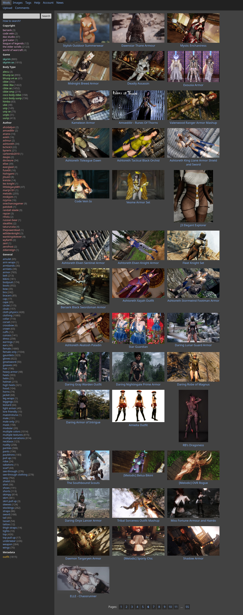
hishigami (10, 173)
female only (13, 351)
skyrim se (12, 62)
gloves (10, 358)
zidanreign (11, 250)
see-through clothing (18, 474)
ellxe (8, 163)
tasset (9, 521)
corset (10, 322)
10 (170, 607)
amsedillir (10, 130)
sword (10, 514)
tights (9, 531)
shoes (9, 487)
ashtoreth (11, 143)
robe (8, 461)
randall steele (12, 210)
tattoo (9, 524)
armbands (11, 265)
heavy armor (13, 371)
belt (8, 275)
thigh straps (12, 527)
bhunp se (11, 75)
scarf (8, 468)
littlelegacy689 (14, 187)
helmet (10, 381)
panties (10, 448)
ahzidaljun (10, 127)
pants (9, 451)
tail (7, 517)
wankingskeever (14, 236)
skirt (8, 497)
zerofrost (10, 246)
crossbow (10, 325)
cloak (9, 308)
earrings (11, 342)
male (9, 418)
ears (8, 345)
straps (9, 511)
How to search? (12, 21)
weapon (11, 544)
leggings (10, 401)
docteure (10, 160)
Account (48, 3)
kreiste (9, 180)
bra (8, 292)
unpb (8, 114)
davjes (8, 157)
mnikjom (10, 196)
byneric (9, 150)
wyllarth (9, 240)
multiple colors (15, 431)
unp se (9, 111)
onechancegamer (15, 203)
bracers (10, 295)
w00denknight (13, 233)
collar (9, 318)
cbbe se (11, 88)
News (59, 3)
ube (7, 104)
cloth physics (13, 312)
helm (8, 378)
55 (187, 607)
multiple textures (16, 434)
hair (8, 368)
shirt (8, 484)
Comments (22, 8)
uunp (9, 118)
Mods (6, 3)
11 (176, 607)
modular (10, 428)
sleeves (10, 504)
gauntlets (11, 355)
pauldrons (12, 454)
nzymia (9, 200)
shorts (10, 491)
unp (8, 108)
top (8, 534)
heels (9, 375)
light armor (12, 408)
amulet (9, 259)
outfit (10, 556)
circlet (9, 305)
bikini (9, 279)
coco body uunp (15, 98)
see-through (13, 471)
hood (9, 388)
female (11, 348)
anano (9, 133)
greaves (10, 365)
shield (9, 481)
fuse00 (9, 170)
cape (8, 302)
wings (9, 547)
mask (9, 424)
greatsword (12, 361)
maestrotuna (12, 415)
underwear (12, 541)
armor (10, 272)
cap (7, 298)
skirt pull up (11, 501)
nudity (10, 444)
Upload (7, 8)
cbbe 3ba (12, 85)
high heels (12, 385)
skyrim (10, 59)
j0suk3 (8, 177)
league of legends (16, 43)
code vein (10, 33)
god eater (10, 40)
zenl (7, 243)
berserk (9, 30)
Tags (28, 3)
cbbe (9, 81)
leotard (9, 405)
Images (18, 3)
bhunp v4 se (12, 78)
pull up (9, 458)
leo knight (10, 183)
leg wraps (10, 398)
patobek (9, 206)
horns (9, 391)
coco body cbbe (15, 95)
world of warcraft (14, 50)
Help (37, 3)
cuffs (8, 332)
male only (11, 421)
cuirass (10, 335)
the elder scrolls (16, 46)
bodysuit (11, 282)
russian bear (12, 220)
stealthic (9, 223)
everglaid (10, 167)
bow (8, 288)
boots (9, 285)
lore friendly (12, 411)
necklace (11, 441)
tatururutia (11, 226)
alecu (8, 71)
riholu (8, 216)
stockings (11, 507)
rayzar (8, 213)
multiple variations (17, 438)
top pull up (12, 537)
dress (9, 338)
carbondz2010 (13, 153)
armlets (10, 269)
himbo (9, 101)
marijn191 (10, 190)
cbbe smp (12, 91)
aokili (8, 137)
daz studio (11, 36)
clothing (11, 315)
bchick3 (10, 147)
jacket (9, 395)
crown (9, 328)
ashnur (9, 140)
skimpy (10, 494)
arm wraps (11, 262)
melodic (11, 193)
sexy (8, 478)
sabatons (10, 464)
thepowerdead (13, 230)
